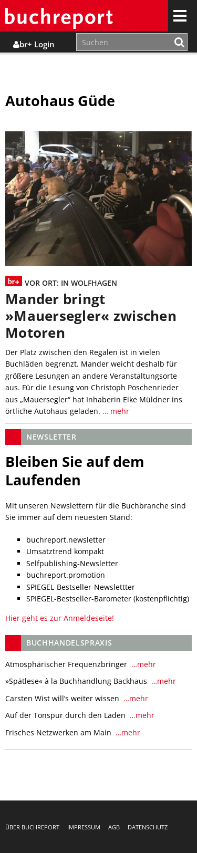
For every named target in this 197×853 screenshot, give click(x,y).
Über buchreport (32, 827)
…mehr (142, 664)
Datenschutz (148, 827)
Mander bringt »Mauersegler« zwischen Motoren (91, 316)
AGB (114, 827)
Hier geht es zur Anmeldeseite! (59, 618)
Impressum (83, 827)
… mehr (114, 411)
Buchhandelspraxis (69, 643)
